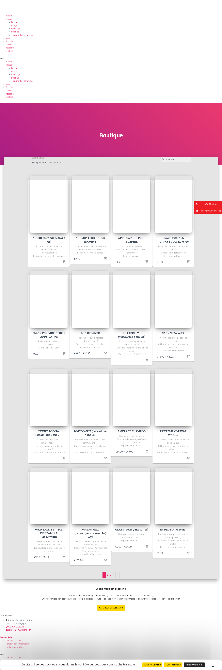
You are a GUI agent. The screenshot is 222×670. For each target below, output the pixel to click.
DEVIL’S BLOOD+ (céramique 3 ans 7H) (48, 433)
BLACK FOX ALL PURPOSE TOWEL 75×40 (173, 239)
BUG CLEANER (90, 333)
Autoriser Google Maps (111, 608)
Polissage (15, 29)
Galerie (9, 45)
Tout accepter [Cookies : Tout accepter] (152, 664)
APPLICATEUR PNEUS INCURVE (90, 239)
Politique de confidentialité (17, 644)
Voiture (9, 19)
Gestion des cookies (15, 647)
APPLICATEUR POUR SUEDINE (132, 239)
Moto (8, 38)
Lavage (14, 22)
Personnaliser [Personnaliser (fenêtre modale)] (194, 664)
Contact (9, 51)
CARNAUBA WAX (173, 333)
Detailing (15, 32)
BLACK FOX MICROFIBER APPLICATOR (48, 334)
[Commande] (176, 159)
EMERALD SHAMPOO (132, 431)
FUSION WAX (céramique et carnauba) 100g (90, 533)
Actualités (10, 48)
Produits (9, 41)
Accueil (9, 16)
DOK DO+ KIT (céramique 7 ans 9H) (90, 433)
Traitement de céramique (22, 35)
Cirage (14, 25)
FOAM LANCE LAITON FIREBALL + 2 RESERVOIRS (48, 533)
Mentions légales (13, 641)
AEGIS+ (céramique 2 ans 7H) (49, 239)
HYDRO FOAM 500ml (173, 529)
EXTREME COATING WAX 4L (173, 433)
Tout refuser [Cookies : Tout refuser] (173, 664)
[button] (111, 58)
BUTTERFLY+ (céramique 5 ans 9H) (131, 334)
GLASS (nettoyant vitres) (131, 529)
